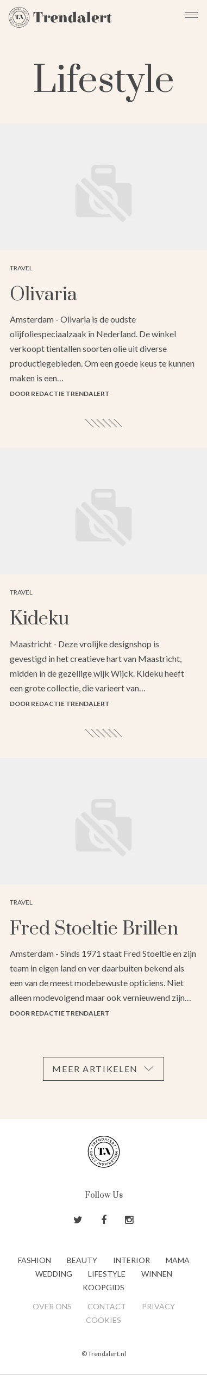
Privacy (158, 1306)
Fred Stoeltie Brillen (94, 929)
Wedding (53, 1273)
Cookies (103, 1320)
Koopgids (103, 1287)
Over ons (52, 1306)
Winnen (156, 1273)
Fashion (34, 1260)
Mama (178, 1260)
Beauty (82, 1260)
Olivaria (43, 295)
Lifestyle (107, 1273)
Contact (106, 1306)
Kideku (40, 619)
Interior (131, 1260)
